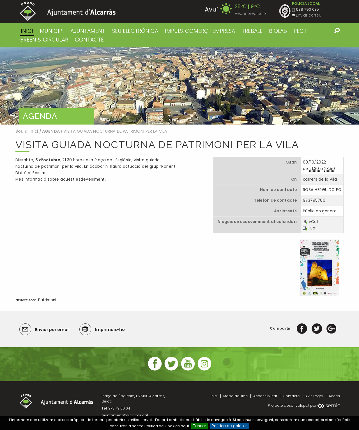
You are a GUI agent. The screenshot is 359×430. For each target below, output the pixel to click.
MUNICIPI (52, 31)
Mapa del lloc (235, 396)
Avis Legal (314, 396)
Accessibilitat (265, 396)
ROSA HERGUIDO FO (322, 189)
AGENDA (51, 131)
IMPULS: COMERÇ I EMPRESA (200, 31)
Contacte (291, 396)
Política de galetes (230, 426)
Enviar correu (308, 15)
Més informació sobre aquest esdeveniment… (61, 179)
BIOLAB (278, 31)
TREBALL (252, 31)
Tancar (199, 426)
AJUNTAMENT (87, 31)
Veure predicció (250, 13)
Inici (27, 31)
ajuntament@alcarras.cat (125, 415)
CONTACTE (89, 39)
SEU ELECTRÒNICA (135, 31)
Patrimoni (47, 300)
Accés (334, 396)
